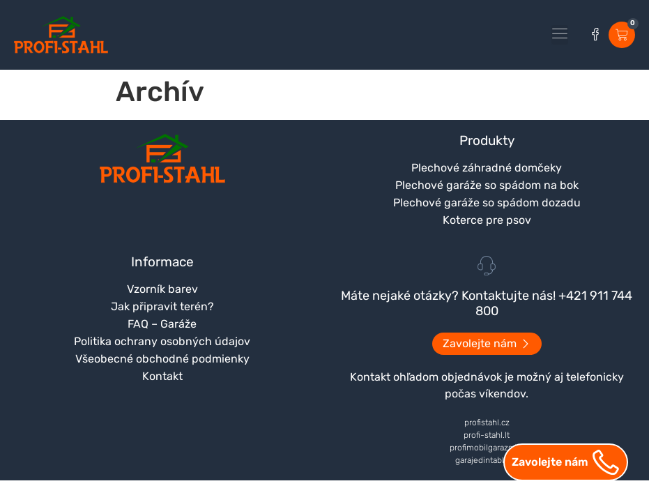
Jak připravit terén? (162, 306)
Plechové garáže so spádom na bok (487, 185)
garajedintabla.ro (486, 460)
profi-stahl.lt (487, 435)
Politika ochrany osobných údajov (162, 341)
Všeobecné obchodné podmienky (162, 358)
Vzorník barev (162, 289)
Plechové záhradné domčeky (486, 167)
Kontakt (162, 376)
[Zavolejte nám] (606, 462)
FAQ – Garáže (162, 323)
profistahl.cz (487, 422)
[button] (559, 35)
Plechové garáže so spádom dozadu (487, 202)
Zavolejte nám (550, 462)
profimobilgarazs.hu (487, 447)
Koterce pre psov (487, 220)
